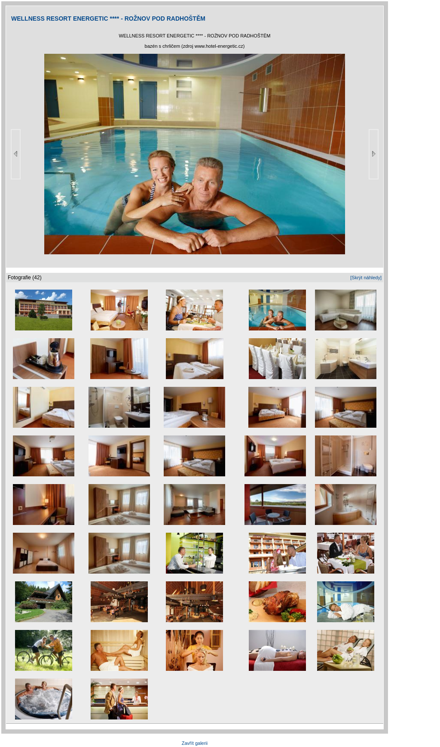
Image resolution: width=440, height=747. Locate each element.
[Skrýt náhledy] (366, 277)
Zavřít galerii (195, 743)
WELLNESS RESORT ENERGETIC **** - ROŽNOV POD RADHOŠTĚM (108, 18)
